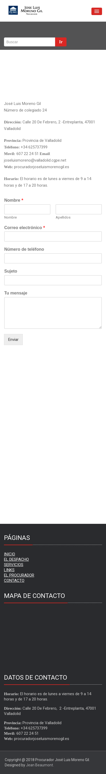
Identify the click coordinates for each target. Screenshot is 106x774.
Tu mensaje (15, 293)
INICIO (9, 554)
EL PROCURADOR (19, 575)
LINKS (9, 570)
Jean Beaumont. (40, 765)
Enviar (13, 339)
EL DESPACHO (16, 559)
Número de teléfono (24, 249)
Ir (61, 42)
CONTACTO (14, 580)
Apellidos (63, 217)
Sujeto (10, 271)
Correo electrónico (24, 227)
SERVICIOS (13, 564)
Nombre (13, 200)
